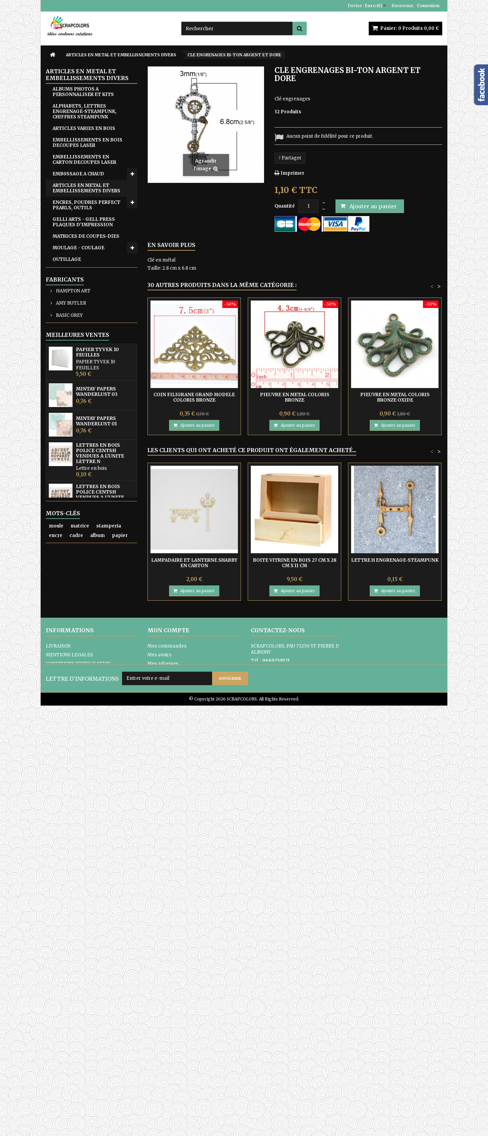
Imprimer (292, 173)
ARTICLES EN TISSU (76, 448)
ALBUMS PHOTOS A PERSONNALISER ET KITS (83, 91)
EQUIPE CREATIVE (74, 436)
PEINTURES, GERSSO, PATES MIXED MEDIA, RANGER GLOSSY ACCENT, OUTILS (86, 298)
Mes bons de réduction (172, 1086)
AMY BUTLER (70, 521)
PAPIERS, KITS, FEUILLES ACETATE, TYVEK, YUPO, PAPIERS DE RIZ (83, 276)
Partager (290, 158)
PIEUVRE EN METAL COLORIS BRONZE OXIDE (395, 397)
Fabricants (65, 497)
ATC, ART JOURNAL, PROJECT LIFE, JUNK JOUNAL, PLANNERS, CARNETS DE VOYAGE (87, 468)
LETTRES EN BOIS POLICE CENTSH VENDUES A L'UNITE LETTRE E (100, 754)
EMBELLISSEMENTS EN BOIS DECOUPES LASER (87, 142)
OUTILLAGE (67, 259)
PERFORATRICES (73, 316)
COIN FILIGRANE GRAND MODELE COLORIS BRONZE (194, 397)
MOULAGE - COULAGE (78, 248)
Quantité (284, 206)
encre (55, 980)
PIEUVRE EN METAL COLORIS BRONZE (294, 397)
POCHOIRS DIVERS (75, 339)
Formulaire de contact (275, 1082)
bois (54, 990)
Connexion (428, 5)
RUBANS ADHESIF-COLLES (84, 350)
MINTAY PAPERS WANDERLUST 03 (97, 650)
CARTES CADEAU (72, 425)
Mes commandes (166, 1051)
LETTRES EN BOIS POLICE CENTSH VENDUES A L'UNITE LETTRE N (100, 712)
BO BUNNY (67, 545)
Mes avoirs (159, 1059)
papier (120, 980)
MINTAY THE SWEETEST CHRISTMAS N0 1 (97, 851)
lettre (72, 990)
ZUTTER (62, 396)
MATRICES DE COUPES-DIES (86, 236)
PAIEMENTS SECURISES (72, 1086)
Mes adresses (162, 1068)
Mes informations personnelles (182, 1077)
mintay (83, 999)
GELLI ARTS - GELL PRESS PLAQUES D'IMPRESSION (84, 222)
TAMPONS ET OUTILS (78, 373)
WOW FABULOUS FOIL (79, 385)
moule (56, 971)
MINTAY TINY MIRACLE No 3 (105, 881)
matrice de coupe (106, 990)
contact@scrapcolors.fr (297, 1074)
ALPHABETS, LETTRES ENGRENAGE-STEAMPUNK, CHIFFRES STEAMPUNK (85, 111)
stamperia (108, 971)
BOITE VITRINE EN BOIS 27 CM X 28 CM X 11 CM (295, 563)
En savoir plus (171, 245)
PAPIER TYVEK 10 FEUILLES (97, 611)
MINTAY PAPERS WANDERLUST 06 (97, 792)
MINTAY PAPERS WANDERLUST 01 (96, 680)
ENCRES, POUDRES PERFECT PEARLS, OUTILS (86, 205)
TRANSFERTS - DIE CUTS (82, 362)
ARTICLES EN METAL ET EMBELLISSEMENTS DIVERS (86, 188)
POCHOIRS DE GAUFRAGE (83, 327)
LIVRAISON (58, 1051)
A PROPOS (57, 1077)
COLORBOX (68, 557)
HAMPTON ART (72, 509)
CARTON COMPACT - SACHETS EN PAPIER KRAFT (88, 410)
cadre (76, 980)
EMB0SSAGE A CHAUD (78, 174)
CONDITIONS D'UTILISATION (78, 1068)
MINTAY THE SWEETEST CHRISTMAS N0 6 (97, 821)
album (97, 980)
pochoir (58, 999)
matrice (79, 971)
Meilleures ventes (77, 594)
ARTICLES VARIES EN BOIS (84, 128)
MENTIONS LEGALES (69, 1059)
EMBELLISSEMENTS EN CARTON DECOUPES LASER (84, 159)
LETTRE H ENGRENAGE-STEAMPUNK (395, 560)
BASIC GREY (69, 533)
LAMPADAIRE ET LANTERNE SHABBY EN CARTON (194, 563)
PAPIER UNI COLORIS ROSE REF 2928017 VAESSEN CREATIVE (102, 911)
